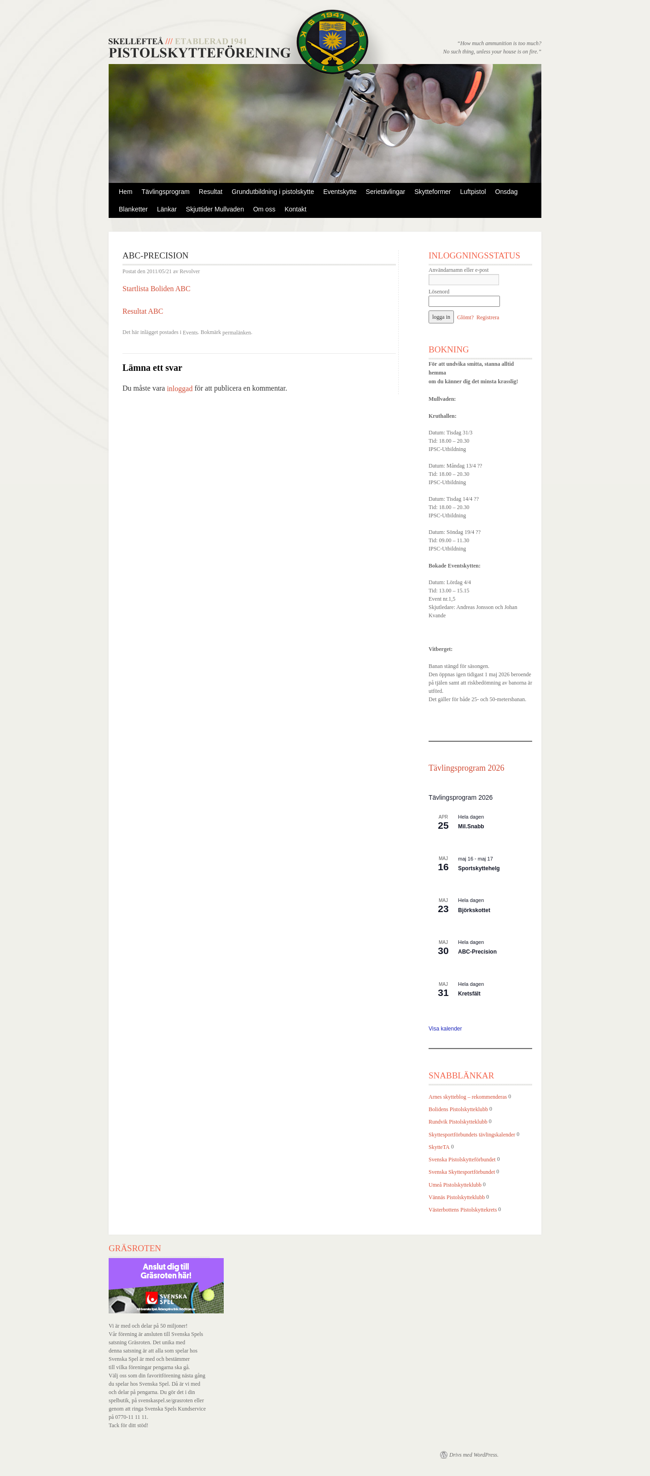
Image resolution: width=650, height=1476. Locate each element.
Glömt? (465, 317)
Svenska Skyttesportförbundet (462, 1172)
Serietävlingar (386, 191)
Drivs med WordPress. (474, 1455)
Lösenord (439, 291)
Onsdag (506, 191)
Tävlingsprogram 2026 (466, 768)
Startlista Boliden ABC (156, 289)
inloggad (179, 388)
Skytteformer (432, 191)
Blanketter (133, 209)
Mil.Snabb (471, 826)
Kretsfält (469, 993)
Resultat (210, 191)
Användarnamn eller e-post (459, 270)
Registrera (487, 317)
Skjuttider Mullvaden (215, 209)
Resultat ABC (142, 311)
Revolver (190, 272)
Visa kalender (445, 1028)
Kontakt (295, 209)
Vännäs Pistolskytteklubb (457, 1197)
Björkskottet (474, 910)
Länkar (167, 209)
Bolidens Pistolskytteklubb (458, 1109)
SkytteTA (439, 1147)
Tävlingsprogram (166, 191)
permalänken (236, 332)
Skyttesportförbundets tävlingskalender (472, 1134)
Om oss (264, 209)
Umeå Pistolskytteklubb (455, 1185)
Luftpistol (473, 191)
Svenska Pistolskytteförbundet (462, 1159)
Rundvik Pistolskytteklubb (458, 1122)
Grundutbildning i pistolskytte (273, 191)
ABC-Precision (477, 952)
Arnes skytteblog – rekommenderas (468, 1097)
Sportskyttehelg (479, 868)
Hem (126, 191)
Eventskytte (339, 191)
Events (190, 332)
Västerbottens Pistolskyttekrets (463, 1210)
